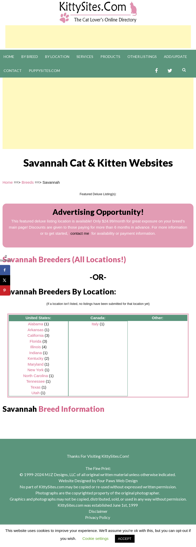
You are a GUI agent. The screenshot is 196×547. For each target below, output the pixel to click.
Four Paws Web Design (117, 480)
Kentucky (36, 358)
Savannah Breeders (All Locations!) (64, 259)
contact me (79, 233)
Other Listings (142, 56)
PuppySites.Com (44, 70)
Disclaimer (98, 511)
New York (36, 370)
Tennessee (35, 381)
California (36, 335)
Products (110, 56)
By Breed (29, 56)
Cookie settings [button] (95, 538)
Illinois (35, 347)
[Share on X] (5, 280)
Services (84, 56)
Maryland (36, 364)
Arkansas (36, 330)
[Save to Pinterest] (5, 290)
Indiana (35, 353)
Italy (95, 324)
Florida (35, 341)
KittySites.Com (114, 456)
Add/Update (175, 56)
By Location (57, 56)
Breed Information (71, 408)
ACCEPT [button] (125, 539)
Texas (36, 387)
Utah (36, 393)
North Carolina (35, 376)
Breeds (28, 182)
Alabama (35, 324)
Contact (13, 70)
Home (9, 56)
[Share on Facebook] (5, 270)
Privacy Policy (97, 517)
